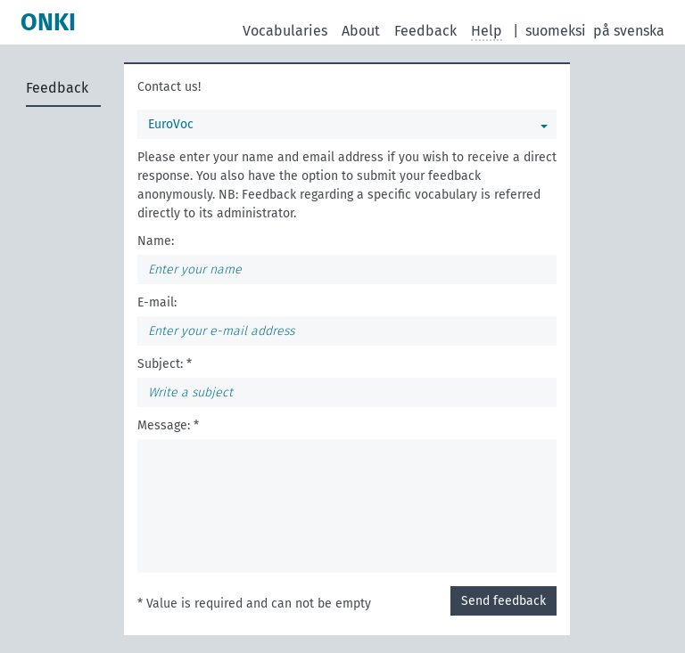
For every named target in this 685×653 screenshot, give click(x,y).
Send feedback (503, 600)
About (361, 30)
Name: (155, 241)
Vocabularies (285, 30)
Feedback (425, 30)
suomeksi (555, 30)
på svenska (628, 30)
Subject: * (164, 363)
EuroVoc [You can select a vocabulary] (171, 124)
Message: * (168, 425)
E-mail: (157, 302)
